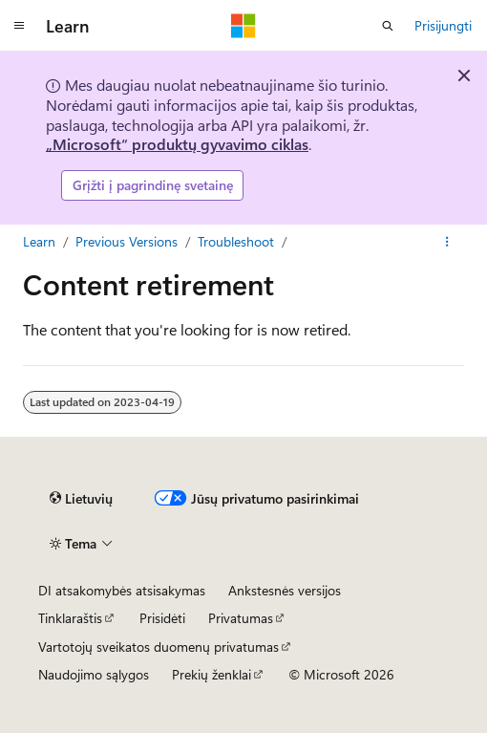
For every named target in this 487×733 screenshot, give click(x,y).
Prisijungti (443, 25)
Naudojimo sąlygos (93, 674)
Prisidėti (162, 618)
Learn (39, 241)
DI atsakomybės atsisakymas (121, 590)
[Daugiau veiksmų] (447, 241)
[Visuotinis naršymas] (19, 26)
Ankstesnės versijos (284, 590)
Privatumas (240, 618)
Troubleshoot (236, 241)
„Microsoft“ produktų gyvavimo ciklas (177, 144)
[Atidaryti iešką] (388, 26)
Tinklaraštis (70, 618)
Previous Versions (126, 241)
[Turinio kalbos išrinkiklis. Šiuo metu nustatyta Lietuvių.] (81, 499)
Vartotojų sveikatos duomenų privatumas (158, 646)
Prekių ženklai (211, 674)
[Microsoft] (243, 25)
